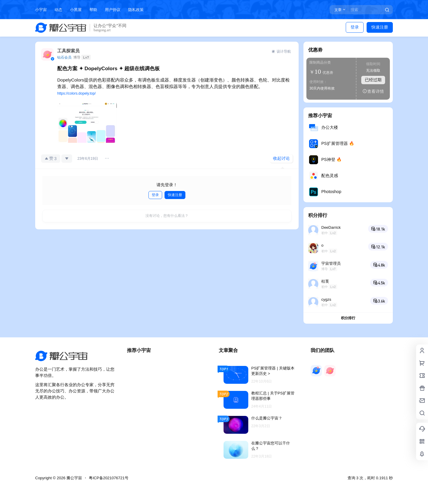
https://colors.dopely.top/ (76, 93)
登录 (355, 27)
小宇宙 (41, 9)
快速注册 (379, 27)
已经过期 (373, 79)
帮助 (93, 9)
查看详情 (373, 91)
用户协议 (112, 9)
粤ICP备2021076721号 (108, 478)
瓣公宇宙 (73, 478)
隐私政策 (136, 9)
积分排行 (348, 318)
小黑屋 (76, 9)
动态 (58, 9)
